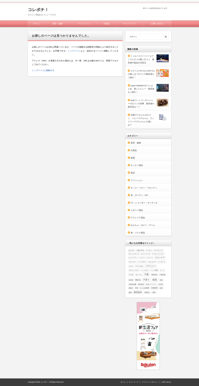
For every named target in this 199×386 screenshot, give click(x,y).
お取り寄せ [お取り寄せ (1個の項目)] (140, 250)
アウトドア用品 (138, 217)
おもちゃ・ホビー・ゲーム (143, 225)
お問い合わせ (157, 23)
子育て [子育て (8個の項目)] (146, 280)
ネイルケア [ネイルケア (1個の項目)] (152, 262)
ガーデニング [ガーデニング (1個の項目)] (158, 250)
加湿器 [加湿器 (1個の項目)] (131, 280)
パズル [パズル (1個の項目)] (131, 266)
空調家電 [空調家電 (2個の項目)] (154, 288)
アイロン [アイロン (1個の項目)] (149, 250)
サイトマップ (129, 23)
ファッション (84, 23)
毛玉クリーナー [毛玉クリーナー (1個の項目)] (151, 284)
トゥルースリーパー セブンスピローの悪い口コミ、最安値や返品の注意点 (141, 59)
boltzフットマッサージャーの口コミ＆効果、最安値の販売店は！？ (141, 103)
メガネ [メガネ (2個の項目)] (131, 275)
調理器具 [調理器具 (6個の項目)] (138, 292)
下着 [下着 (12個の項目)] (146, 274)
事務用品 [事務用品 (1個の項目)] (154, 275)
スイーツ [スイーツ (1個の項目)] (150, 257)
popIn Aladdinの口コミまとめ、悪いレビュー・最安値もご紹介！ (141, 88)
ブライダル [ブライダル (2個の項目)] (139, 266)
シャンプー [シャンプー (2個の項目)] (133, 258)
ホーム (37, 23)
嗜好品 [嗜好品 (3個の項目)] (138, 280)
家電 (133, 158)
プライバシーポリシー (150, 382)
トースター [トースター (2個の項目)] (142, 262)
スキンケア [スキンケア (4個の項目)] (160, 257)
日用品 (106, 23)
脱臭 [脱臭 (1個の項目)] (161, 288)
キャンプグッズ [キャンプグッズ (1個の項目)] (134, 254)
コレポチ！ (38, 9)
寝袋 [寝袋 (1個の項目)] (161, 280)
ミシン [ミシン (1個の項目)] (162, 270)
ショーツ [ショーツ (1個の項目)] (142, 257)
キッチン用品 (137, 165)
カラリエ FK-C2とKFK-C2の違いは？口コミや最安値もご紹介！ (141, 74)
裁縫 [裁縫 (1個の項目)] (130, 292)
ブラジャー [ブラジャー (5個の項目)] (151, 266)
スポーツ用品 (137, 210)
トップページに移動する (43, 70)
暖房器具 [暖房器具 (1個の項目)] (141, 284)
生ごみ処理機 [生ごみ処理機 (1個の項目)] (144, 288)
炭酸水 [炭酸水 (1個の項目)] (131, 288)
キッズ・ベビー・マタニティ (144, 188)
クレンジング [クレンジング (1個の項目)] (145, 254)
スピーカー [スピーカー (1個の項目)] (132, 262)
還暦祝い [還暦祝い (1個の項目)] (147, 292)
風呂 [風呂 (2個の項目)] (154, 292)
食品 (133, 173)
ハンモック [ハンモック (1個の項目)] (161, 262)
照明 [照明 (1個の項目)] (136, 288)
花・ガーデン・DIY (139, 195)
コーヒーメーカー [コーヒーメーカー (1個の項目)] (158, 254)
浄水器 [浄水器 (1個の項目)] (160, 284)
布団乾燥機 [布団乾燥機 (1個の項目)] (132, 284)
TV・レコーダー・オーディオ (144, 203)
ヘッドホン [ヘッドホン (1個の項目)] (145, 270)
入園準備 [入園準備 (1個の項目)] (162, 275)
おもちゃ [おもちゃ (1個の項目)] (132, 250)
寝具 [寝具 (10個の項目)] (154, 279)
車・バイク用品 (138, 233)
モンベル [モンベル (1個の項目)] (139, 275)
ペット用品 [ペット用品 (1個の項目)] (154, 270)
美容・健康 (57, 23)
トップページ (74, 51)
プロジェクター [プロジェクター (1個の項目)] (134, 270)
